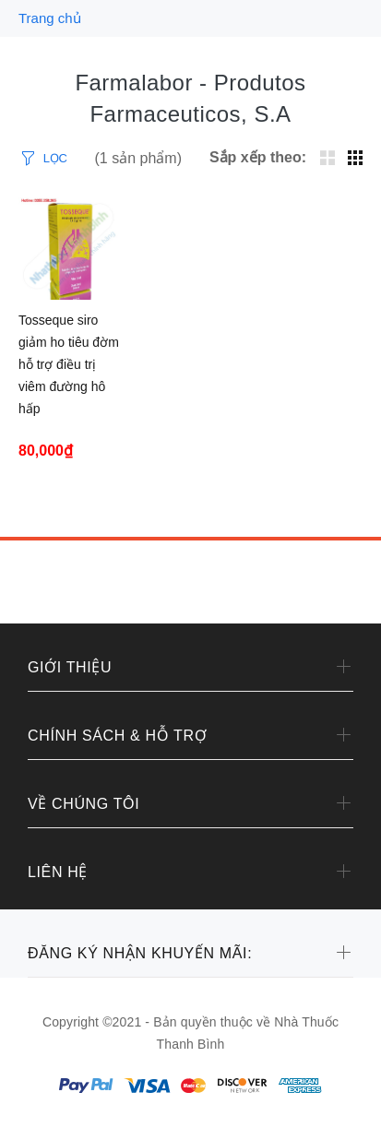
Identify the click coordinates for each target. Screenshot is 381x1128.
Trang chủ (49, 18)
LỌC (55, 158)
